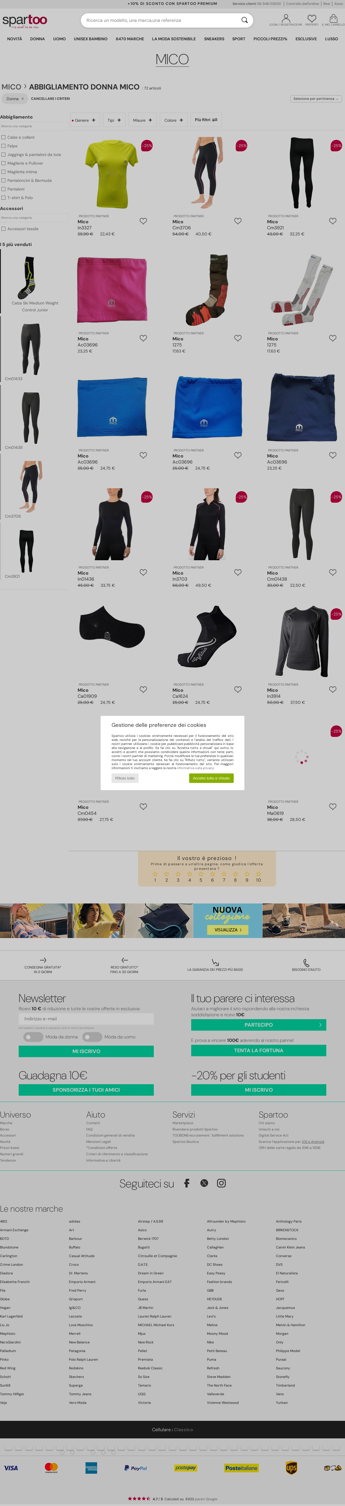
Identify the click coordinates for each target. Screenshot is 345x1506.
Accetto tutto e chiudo (211, 778)
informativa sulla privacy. (195, 768)
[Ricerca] (244, 20)
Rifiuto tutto (125, 778)
